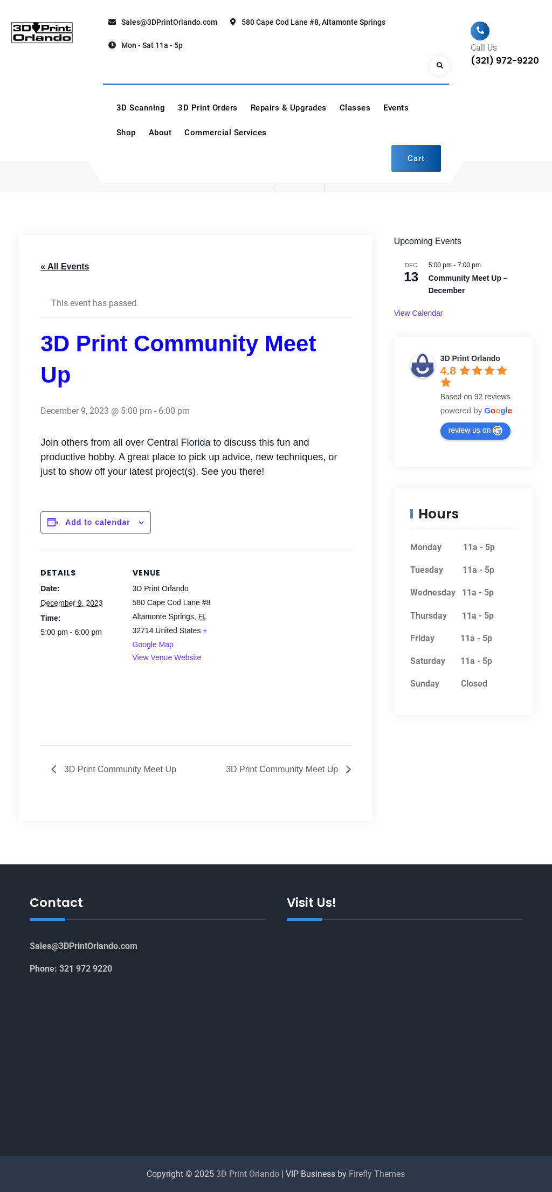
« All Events (64, 266)
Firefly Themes (377, 1174)
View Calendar (418, 313)
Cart (416, 158)
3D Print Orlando (470, 358)
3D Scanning (140, 108)
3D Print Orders (208, 108)
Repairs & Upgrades (289, 108)
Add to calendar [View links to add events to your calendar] (97, 522)
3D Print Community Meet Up (118, 769)
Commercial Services (225, 132)
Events (396, 108)
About (160, 132)
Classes (355, 108)
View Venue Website (167, 657)
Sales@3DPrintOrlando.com (169, 22)
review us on (475, 430)
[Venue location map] (281, 625)
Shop (126, 132)
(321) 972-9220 (505, 60)
